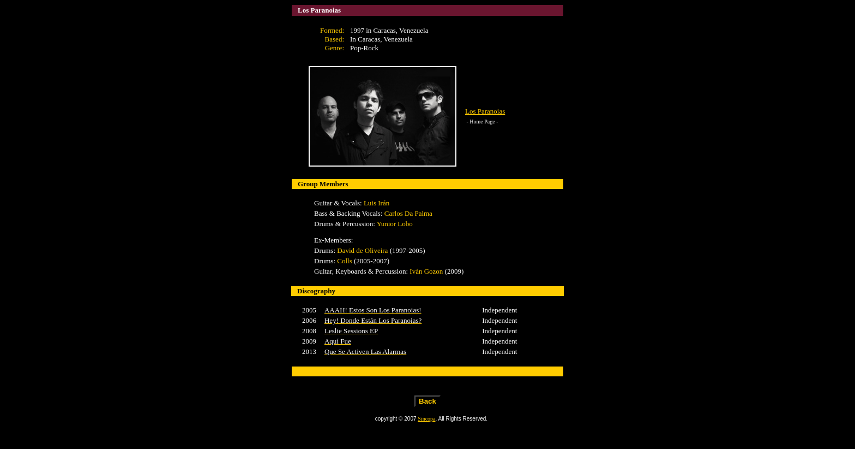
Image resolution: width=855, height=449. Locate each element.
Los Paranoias (485, 111)
